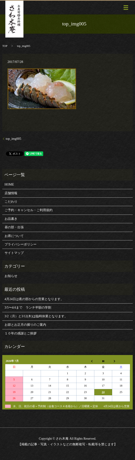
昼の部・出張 (14, 227)
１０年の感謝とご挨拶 (21, 333)
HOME (9, 184)
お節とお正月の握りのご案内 (25, 324)
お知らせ (11, 276)
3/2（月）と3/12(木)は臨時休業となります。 (36, 316)
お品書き (11, 219)
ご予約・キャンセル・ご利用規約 (29, 210)
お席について (14, 236)
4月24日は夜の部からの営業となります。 (34, 299)
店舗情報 (11, 193)
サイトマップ (14, 253)
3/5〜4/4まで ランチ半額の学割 (28, 307)
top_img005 (13, 138)
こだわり (11, 201)
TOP (4, 46)
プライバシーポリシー (21, 244)
